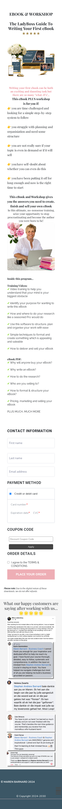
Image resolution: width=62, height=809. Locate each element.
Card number (18, 504)
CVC (36, 513)
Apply (31, 546)
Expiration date (20, 513)
